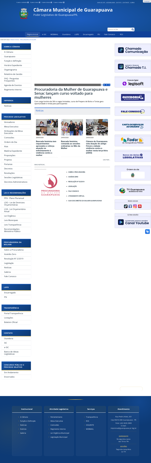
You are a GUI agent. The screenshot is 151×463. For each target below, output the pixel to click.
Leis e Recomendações (15, 193)
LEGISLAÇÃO (72, 186)
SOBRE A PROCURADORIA (78, 172)
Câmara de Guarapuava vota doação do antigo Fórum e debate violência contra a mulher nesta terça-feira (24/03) (97, 147)
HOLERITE (90, 425)
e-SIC (44, 34)
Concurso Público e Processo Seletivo (14, 366)
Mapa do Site (101, 2)
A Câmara (24, 417)
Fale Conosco (109, 34)
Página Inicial (32, 34)
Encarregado (88, 34)
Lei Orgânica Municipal (59, 433)
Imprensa (8, 100)
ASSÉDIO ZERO (73, 177)
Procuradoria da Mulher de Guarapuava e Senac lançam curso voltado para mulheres (71, 93)
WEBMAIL (54, 34)
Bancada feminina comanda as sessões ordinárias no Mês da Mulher (70, 144)
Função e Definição (28, 421)
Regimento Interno (58, 429)
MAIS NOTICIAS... (40, 165)
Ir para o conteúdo (23, 2)
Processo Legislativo (14, 117)
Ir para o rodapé (59, 2)
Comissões (54, 425)
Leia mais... (106, 160)
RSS (121, 34)
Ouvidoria (66, 34)
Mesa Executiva (56, 421)
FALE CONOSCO (73, 191)
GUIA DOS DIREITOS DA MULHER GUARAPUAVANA (85, 201)
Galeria (23, 433)
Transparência (11, 308)
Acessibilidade (110, 2)
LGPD (77, 34)
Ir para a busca (47, 2)
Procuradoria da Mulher (12, 243)
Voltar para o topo (131, 389)
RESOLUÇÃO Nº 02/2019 (76, 182)
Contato (119, 2)
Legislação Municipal (58, 437)
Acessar (147, 1)
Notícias (23, 425)
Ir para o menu (35, 2)
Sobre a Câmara (12, 47)
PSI (99, 34)
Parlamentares (56, 417)
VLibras (132, 2)
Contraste (125, 2)
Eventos (23, 429)
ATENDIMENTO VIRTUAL (76, 196)
